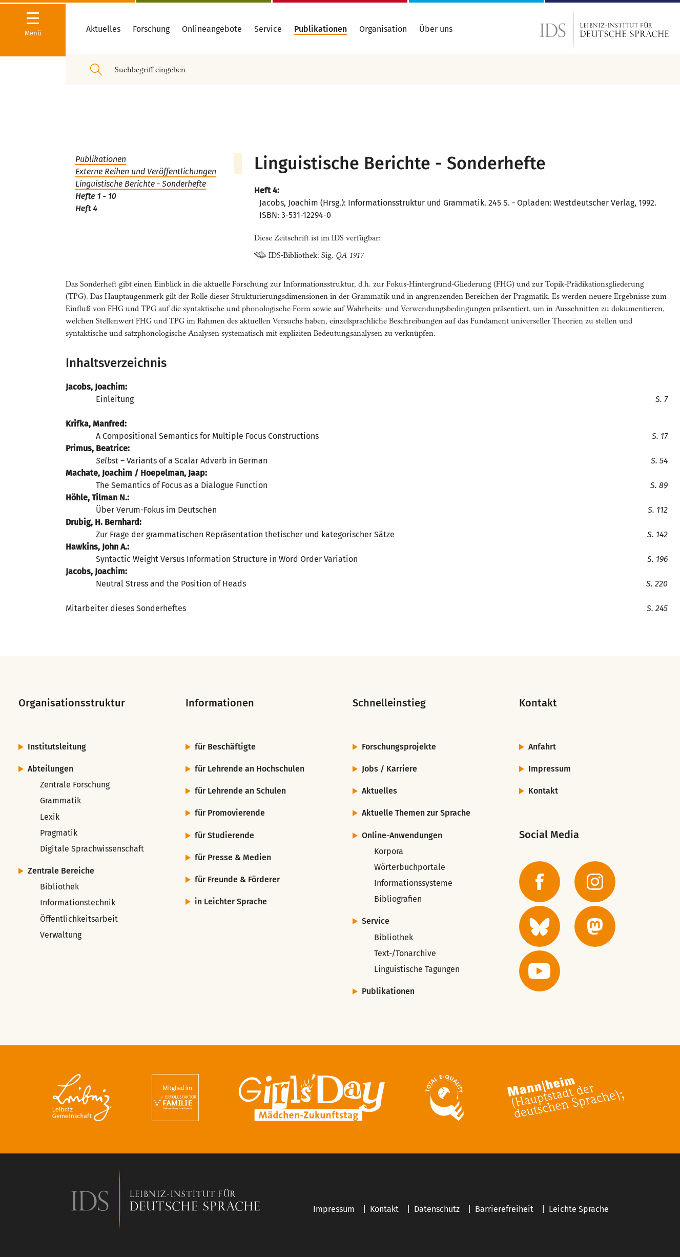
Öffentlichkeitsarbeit (79, 919)
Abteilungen (50, 769)
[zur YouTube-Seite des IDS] (539, 970)
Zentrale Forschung (75, 784)
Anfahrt (542, 747)
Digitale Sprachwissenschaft (92, 849)
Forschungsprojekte (399, 747)
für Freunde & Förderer (237, 879)
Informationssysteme (413, 883)
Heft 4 (86, 208)
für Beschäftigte (225, 747)
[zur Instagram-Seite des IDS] (594, 881)
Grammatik (60, 800)
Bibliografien (398, 899)
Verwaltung (60, 935)
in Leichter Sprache (231, 901)
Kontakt (543, 791)
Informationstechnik (77, 902)
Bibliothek (59, 886)
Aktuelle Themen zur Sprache (416, 813)
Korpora (388, 851)
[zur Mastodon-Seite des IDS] (594, 926)
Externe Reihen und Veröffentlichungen (145, 171)
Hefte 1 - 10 (95, 196)
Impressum (549, 769)
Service (375, 921)
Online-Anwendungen (402, 835)
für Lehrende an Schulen (240, 791)
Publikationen (100, 159)
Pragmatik (58, 833)
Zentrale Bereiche (61, 871)
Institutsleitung (57, 747)
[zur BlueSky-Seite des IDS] (539, 926)
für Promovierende (230, 813)
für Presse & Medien (233, 857)
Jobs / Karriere (389, 769)
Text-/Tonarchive (405, 953)
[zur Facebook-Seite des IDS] (539, 881)
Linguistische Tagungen (417, 969)
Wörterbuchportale (409, 867)
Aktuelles (379, 791)
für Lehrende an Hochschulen (249, 769)
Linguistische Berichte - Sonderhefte (140, 184)
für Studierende (224, 835)
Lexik (49, 817)
